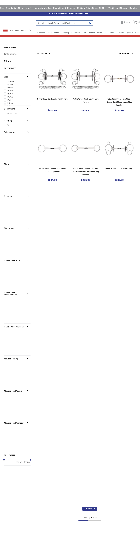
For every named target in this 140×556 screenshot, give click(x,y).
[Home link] (5, 10)
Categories (10, 16)
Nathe (13, 11)
